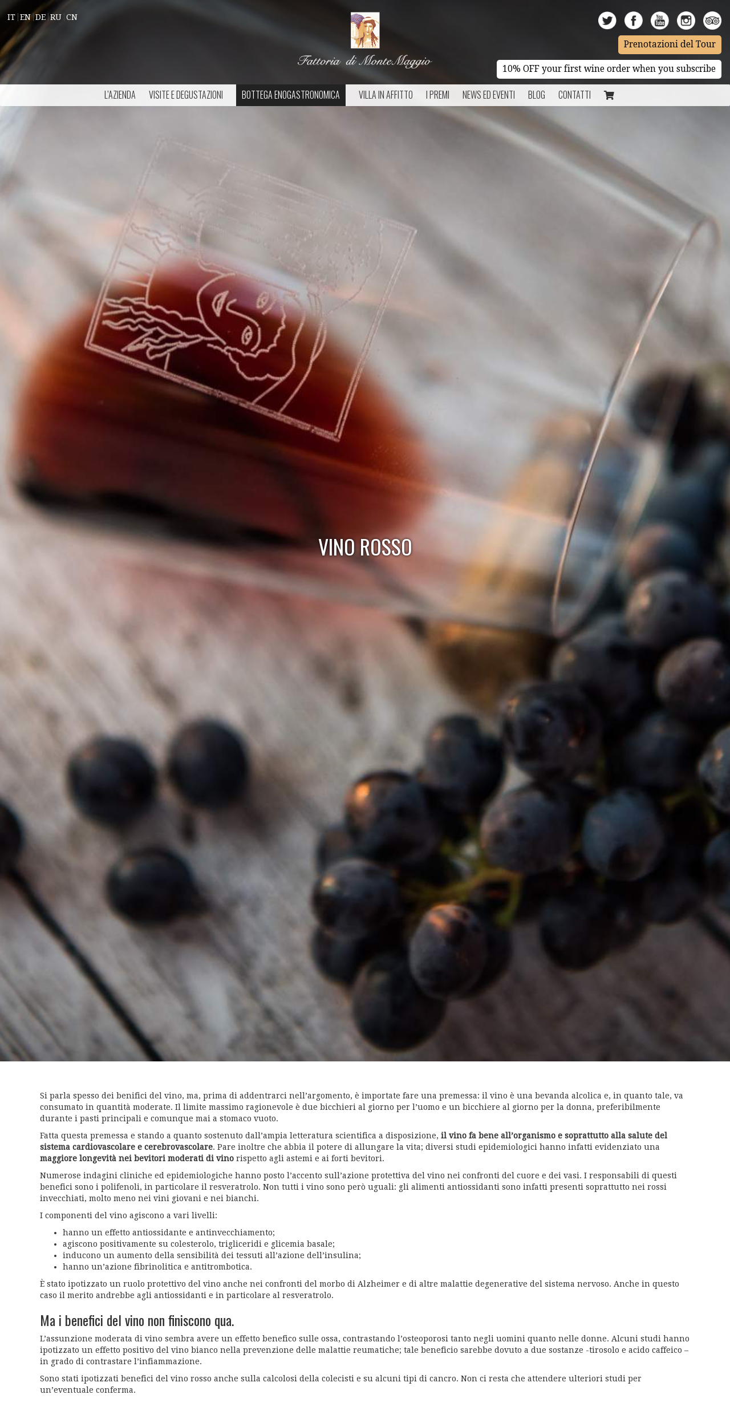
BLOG (536, 95)
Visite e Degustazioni (186, 95)
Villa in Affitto (386, 95)
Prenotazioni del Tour (670, 44)
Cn (72, 17)
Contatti (574, 95)
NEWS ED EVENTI (489, 95)
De (40, 17)
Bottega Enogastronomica (291, 95)
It (11, 17)
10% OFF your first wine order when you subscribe (609, 69)
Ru (56, 17)
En (25, 17)
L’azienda (120, 95)
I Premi (437, 95)
